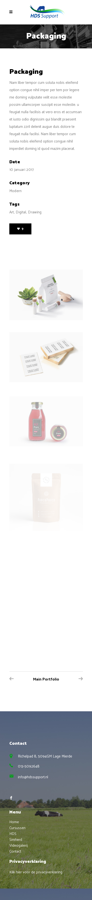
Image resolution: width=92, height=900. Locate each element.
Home (14, 822)
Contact (15, 851)
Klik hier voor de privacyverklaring (35, 872)
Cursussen (17, 828)
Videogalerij (18, 846)
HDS (12, 834)
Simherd (15, 840)
